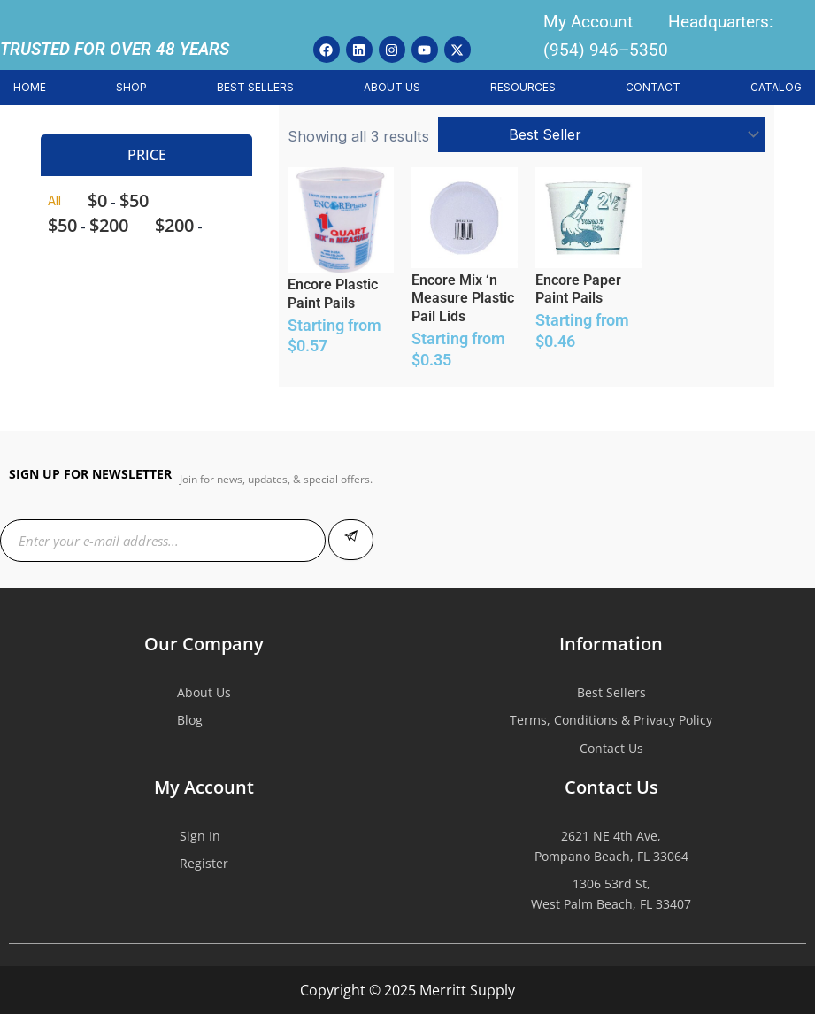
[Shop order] (601, 134)
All (54, 200)
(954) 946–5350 (605, 50)
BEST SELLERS (255, 87)
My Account (588, 22)
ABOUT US (392, 87)
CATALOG (776, 87)
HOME (29, 87)
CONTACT (653, 87)
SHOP (131, 87)
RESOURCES (523, 87)
